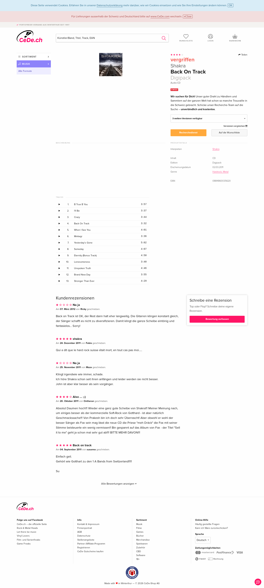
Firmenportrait (84, 528)
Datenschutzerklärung (110, 5)
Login (210, 38)
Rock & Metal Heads (27, 528)
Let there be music (26, 531)
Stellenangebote (85, 539)
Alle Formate (25, 71)
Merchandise (143, 539)
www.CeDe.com (160, 16)
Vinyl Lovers (23, 535)
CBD (138, 551)
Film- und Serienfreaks (28, 539)
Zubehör (140, 547)
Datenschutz (83, 535)
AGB (79, 531)
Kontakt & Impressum (88, 524)
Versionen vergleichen (235, 126)
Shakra (215, 149)
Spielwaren (142, 543)
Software (140, 555)
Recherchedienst (188, 132)
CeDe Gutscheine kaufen (90, 551)
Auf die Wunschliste (229, 132)
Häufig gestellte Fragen (207, 524)
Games (139, 531)
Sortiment (29, 56)
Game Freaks (24, 543)
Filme (139, 528)
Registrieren (83, 547)
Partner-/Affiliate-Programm (91, 543)
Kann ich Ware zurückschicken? (211, 528)
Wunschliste (186, 38)
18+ (138, 559)
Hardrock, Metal (220, 172)
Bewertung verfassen (217, 319)
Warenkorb (235, 38)
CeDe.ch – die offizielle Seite (32, 524)
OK (230, 5)
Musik (26, 64)
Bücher (140, 535)
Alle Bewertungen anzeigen (119, 483)
